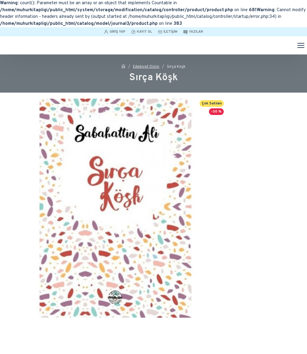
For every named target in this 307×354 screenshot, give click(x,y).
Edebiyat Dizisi (146, 66)
